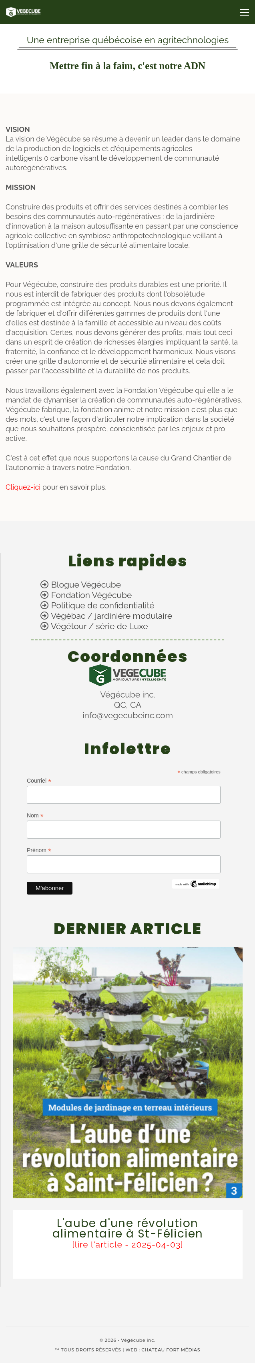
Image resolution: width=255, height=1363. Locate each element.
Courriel (39, 781)
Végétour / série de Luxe (99, 626)
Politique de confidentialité (103, 605)
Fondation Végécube (91, 595)
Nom (35, 815)
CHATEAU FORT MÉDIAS (170, 1350)
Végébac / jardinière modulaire (111, 616)
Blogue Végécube (86, 585)
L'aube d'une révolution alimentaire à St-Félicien (127, 1228)
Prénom (39, 850)
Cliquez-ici (24, 487)
